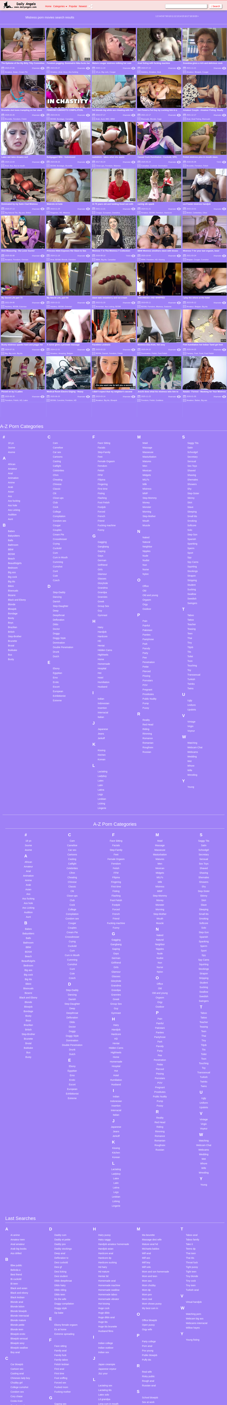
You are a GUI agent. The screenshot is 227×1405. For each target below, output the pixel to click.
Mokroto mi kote (54, 204)
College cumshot (19, 1295)
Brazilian (12, 535)
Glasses (102, 487)
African (11, 372)
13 (178, 16)
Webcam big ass (194, 1227)
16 (185, 16)
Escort (56, 595)
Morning (147, 420)
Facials (101, 356)
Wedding (192, 665)
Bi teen (14, 1192)
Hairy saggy (104, 1148)
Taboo (190, 523)
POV (145, 593)
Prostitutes (148, 602)
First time (102, 397)
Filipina (101, 388)
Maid (145, 351)
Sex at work (148, 1310)
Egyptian (57, 581)
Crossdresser (60, 447)
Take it (189, 1152)
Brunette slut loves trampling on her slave (21, 110)
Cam (55, 351)
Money (146, 411)
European (107, 213)
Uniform (191, 613)
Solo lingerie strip (151, 1342)
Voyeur (191, 639)
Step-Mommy (150, 406)
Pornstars (148, 589)
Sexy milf (147, 1315)
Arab (98, 119)
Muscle (146, 434)
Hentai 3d (103, 1184)
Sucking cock (149, 1370)
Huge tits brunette (107, 1235)
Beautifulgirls (15, 471)
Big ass (22, 213)
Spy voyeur (148, 1351)
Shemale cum (149, 1319)
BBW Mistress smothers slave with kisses (158, 251)
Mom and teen (149, 1184)
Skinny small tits (150, 1338)
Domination (163, 166)
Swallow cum (149, 1379)
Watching (192, 651)
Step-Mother (149, 424)
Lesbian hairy (105, 1335)
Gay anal (59, 1317)
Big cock (104, 72)
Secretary (192, 365)
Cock (55, 415)
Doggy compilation (64, 1212)
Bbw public (16, 1173)
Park (145, 552)
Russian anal (149, 1294)
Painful (146, 534)
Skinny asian (149, 1324)
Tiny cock (191, 1189)
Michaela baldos (150, 1157)
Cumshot (204, 260)
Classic (56, 397)
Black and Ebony (17, 508)
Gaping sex (60, 1312)
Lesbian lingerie (106, 1344)
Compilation (59, 424)
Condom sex (59, 429)
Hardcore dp (104, 1166)
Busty (11, 567)
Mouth (146, 429)
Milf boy (146, 1171)
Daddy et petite (62, 1148)
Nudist (146, 468)
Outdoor (147, 517)
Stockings (192, 479)
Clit (54, 401)
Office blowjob (149, 1228)
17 (188, 16)
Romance (148, 646)
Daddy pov (60, 1152)
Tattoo (190, 528)
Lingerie (102, 716)
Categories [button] (60, 6)
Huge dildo (104, 1221)
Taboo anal (192, 1143)
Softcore (191, 434)
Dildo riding (60, 1198)
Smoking (192, 429)
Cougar (113, 72)
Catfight (57, 374)
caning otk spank (146, 204)
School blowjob (150, 1306)
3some (11, 356)
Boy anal (15, 1260)
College (57, 420)
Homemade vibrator (108, 1207)
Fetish (24, 119)
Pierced (147, 579)
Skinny (191, 406)
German (25, 260)
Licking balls (104, 1381)
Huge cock (103, 1216)
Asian (15, 72)
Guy (100, 519)
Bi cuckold (16, 1187)
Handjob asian (105, 1157)
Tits (189, 560)
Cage (159, 119)
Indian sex (103, 1260)
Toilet (190, 565)
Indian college (105, 1251)
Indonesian (103, 611)
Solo (189, 438)
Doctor (56, 537)
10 (170, 16)
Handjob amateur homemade (113, 1152)
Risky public (148, 1284)
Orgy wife (147, 1238)
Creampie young (19, 1332)
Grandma (116, 213)
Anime (11, 391)
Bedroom (13, 476)
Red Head (148, 633)
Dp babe (58, 1221)
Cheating (57, 388)
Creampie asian (19, 1318)
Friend (101, 429)
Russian (147, 660)
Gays (100, 464)
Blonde (153, 119)
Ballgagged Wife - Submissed (61, 157)
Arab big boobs (18, 1157)
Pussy (146, 616)
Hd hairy (102, 1175)
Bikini (11, 494)
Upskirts (191, 618)
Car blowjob (17, 1272)
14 (180, 16)
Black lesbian (18, 1206)
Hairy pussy (104, 1143)
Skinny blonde (149, 1329)
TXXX (221, 162)
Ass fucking (73, 72)
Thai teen (191, 1161)
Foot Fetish (104, 411)
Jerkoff (101, 646)
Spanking (192, 452)
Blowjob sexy (17, 1251)
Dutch (56, 565)
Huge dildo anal (106, 1226)
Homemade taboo (107, 1203)
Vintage (191, 630)
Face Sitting (104, 351)
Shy (189, 397)
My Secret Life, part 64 (57, 298)
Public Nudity (150, 607)
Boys (10, 531)
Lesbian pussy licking (109, 1353)
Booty (11, 526)
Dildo (55, 532)
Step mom (147, 1356)
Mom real (147, 1207)
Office (146, 494)
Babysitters (14, 444)
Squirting (192, 475)
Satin (190, 356)
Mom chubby (149, 1193)
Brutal (11, 554)
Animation (13, 386)
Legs (100, 702)
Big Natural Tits (11, 213)
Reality (146, 628)
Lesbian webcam (107, 1376)
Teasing (191, 537)
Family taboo (61, 1268)
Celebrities (197, 213)
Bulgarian (54, 213)
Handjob (102, 540)
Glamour (102, 482)
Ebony (56, 577)
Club (55, 411)
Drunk (56, 560)
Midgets (147, 383)
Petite (146, 575)
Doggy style (60, 1216)
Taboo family (192, 1148)
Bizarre (11, 503)
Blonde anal (17, 1210)
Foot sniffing (60, 1286)
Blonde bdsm (17, 1215)
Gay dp (58, 1330)
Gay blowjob (60, 1321)
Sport (190, 461)
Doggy (56, 542)
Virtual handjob (194, 1210)
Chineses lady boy (20, 1286)
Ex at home (60, 1238)
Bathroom (13, 453)
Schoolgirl (192, 360)
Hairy (100, 535)
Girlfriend (102, 473)
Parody (146, 557)
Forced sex (60, 1291)
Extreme (57, 609)
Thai (189, 546)
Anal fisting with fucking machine (154, 63)
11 (172, 16)
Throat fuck (192, 1171)
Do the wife (60, 1207)
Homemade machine (109, 1193)
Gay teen (59, 1339)
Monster (147, 415)
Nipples (147, 459)
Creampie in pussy (20, 1323)
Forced (101, 420)
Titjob (190, 555)
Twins (190, 597)
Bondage (60, 119)
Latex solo (103, 1303)
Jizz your (102, 1282)
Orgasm (147, 508)
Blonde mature (18, 1228)
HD (60, 213)
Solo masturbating (151, 1347)
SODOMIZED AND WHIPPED (151, 298)
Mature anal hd (150, 1152)
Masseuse (148, 360)
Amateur (8, 72)
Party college (149, 1250)
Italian (101, 625)
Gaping (101, 459)
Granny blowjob (62, 1358)
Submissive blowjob (152, 1365)
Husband (102, 595)
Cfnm (205, 213)
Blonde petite (17, 1233)
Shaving (191, 383)
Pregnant (147, 598)
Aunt (103, 119)
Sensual (191, 369)
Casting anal (17, 1282)
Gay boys (59, 1326)
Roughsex (148, 656)
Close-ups (100, 166)
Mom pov (147, 1203)
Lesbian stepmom (107, 1367)
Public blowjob (149, 1263)
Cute (55, 484)
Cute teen (16, 1341)
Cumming (58, 470)
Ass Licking (109, 307)
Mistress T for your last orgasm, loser (201, 251)
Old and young (150, 503)
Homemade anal (107, 1189)
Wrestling (192, 683)
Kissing (162, 260)
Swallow (191, 502)
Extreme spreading (64, 1242)
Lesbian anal (105, 1317)
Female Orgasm (106, 369)
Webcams (192, 660)
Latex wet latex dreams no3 (14, 157)
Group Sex (103, 514)
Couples (57, 438)
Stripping (192, 488)
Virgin (190, 634)
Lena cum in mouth (108, 1312)
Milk (145, 392)
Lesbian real (104, 1358)
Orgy (145, 512)
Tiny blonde (192, 1184)
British (28, 213)
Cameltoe (58, 356)
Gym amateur (61, 1362)
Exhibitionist (59, 604)
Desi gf (58, 1175)
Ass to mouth (19, 166)
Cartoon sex (17, 1277)
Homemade (104, 572)
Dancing (57, 505)
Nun (145, 473)
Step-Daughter (60, 514)
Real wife (147, 1280)
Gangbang (103, 455)
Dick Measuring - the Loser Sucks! (18, 251)
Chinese (57, 392)
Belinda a (15, 1178)
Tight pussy (192, 1175)
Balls (10, 448)
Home (48, 6)
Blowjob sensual (19, 1247)
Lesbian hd (104, 1339)
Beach (11, 467)
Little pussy (104, 1385)
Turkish (191, 587)
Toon (190, 569)
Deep (55, 519)
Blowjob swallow (19, 1256)
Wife (189, 678)
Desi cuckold (61, 1171)
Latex (100, 689)
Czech (56, 488)
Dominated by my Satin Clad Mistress (19, 204)
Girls (100, 478)
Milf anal (146, 1161)
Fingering (102, 392)
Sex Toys (192, 374)
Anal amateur (18, 1152)
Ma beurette (148, 1143)
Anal (60, 72)
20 (196, 16)
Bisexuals (145, 119)
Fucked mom (61, 1295)
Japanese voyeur (107, 1277)
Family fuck (60, 1263)
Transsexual (193, 583)
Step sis (146, 1361)
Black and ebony (19, 1201)
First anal (59, 1277)
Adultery (144, 72)
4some (11, 360)
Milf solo (146, 1175)
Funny (101, 438)
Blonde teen (17, 1238)
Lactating (102, 680)
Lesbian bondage (107, 1326)
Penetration (149, 570)
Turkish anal (192, 1198)
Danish (56, 510)
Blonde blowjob (19, 1219)
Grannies (102, 505)
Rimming (147, 642)
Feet (100, 365)
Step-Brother (14, 545)
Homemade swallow (108, 1198)
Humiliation (103, 590)
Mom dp (146, 1198)
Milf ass (146, 1166)
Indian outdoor (105, 1256)
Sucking (191, 498)
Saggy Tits (192, 351)
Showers (192, 392)
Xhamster (38, 68)
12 (175, 16)
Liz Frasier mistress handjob (197, 204)
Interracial (103, 621)
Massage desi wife (152, 1148)
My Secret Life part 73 (11, 298)
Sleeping (192, 420)
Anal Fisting (196, 119)
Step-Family (104, 360)
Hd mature (103, 1180)
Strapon (191, 484)
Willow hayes (193, 1236)
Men (145, 374)
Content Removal (133, 1398)
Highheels (103, 563)
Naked (146, 446)
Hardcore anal (105, 1161)
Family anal (60, 1259)
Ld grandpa (104, 1307)
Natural (146, 450)
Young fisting (192, 1248)
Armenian (100, 307)
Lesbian (102, 707)
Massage (147, 356)
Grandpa (102, 500)
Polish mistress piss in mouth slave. (200, 157)
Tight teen (191, 1180)
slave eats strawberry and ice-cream (109, 298)
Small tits (192, 424)
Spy (189, 466)
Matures (147, 369)
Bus (10, 563)
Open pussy (148, 1233)
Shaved (191, 379)
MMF (145, 401)
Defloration (58, 528)
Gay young (60, 1344)
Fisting (101, 401)
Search (215, 6)
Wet (189, 669)
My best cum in (150, 1216)
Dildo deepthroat (63, 1189)
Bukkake (12, 558)
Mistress (117, 166)
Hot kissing (104, 1212)
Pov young (147, 1259)
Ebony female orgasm (65, 1233)
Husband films (105, 1239)
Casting (57, 369)
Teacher (191, 532)
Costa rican (17, 1309)
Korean (101, 668)
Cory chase (17, 1304)
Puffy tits (146, 1268)
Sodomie (167, 307)
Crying (56, 452)
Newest (83, 6)
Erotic (56, 590)
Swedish (191, 507)
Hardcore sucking (107, 1171)
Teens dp (191, 1157)
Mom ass (147, 1189)
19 (193, 16)
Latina (101, 698)
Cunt (55, 479)
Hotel (100, 586)
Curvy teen (16, 1337)
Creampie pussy (19, 1327)
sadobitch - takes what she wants (108, 157)
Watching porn (193, 1222)
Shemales (192, 388)
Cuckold (153, 166)
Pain (145, 529)
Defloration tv (61, 1166)
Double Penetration (63, 555)
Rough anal (148, 1289)
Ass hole (12, 414)
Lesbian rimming (107, 1362)
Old (144, 499)
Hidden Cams (105, 558)
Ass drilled (16, 1161)
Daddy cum (60, 1143)
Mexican (147, 379)
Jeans (101, 642)
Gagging (102, 450)
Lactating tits (105, 1298)
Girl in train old (62, 1349)
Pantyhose (148, 547)
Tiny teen (191, 1193)
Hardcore (168, 213)
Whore (190, 674)
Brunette (8, 119)
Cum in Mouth (60, 466)
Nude (145, 464)
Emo (55, 586)
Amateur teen (18, 1148)
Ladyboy (102, 684)
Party (145, 561)
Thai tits (190, 1166)
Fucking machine (107, 434)
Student (191, 493)
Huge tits (102, 1230)
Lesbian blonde (106, 1321)
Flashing (102, 406)
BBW (113, 119)
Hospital (102, 577)
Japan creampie (106, 1272)
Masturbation (149, 365)
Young (190, 695)
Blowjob (198, 72)
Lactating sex (105, 1294)
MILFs (146, 388)
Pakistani (147, 538)
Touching (192, 574)
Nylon (146, 482)
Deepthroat (59, 523)
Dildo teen (59, 1203)
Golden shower (62, 1353)
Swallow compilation (153, 1374)
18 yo (98, 72)
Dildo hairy (60, 1193)
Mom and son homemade (155, 1180)
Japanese (103, 637)
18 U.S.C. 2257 (148, 1398)
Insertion (102, 616)
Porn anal (147, 1254)
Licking (101, 712)
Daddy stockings (63, 1157)
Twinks (191, 592)
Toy (189, 578)
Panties (147, 543)
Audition (12, 423)
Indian (101, 607)
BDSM (53, 119)
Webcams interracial (196, 1231)
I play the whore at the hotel (196, 298)
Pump (146, 611)
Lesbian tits (104, 1371)
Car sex (57, 360)
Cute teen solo (18, 1346)
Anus (65, 72)
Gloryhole (103, 491)
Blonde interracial (20, 1224)
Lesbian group (105, 1330)
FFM (100, 383)
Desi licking (60, 1180)
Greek (101, 510)
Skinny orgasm (150, 1333)
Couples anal (17, 1314)
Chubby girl (17, 1291)
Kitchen (102, 663)
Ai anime (15, 1143)
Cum (55, 461)
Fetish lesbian (61, 1272)
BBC (108, 119)
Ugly (189, 609)
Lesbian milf (104, 1349)
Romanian (148, 651)
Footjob (102, 415)
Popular (73, 6)
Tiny (189, 551)
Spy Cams (192, 470)
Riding (146, 637)
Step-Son (192, 443)
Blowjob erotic (18, 1242)
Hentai (101, 554)
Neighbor (147, 455)
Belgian (190, 260)
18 (191, 16)
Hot (99, 581)
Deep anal (59, 1161)
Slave (190, 415)
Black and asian (19, 1196)
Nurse (146, 478)
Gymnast (102, 523)
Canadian (69, 119)
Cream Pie (23, 72)
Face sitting (60, 1254)
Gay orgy (59, 1335)
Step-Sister (193, 401)
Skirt (189, 411)
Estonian (23, 307)
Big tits (104, 260)
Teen (190, 542)
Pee (145, 566)
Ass (11, 166)
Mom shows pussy (152, 1212)
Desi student (61, 1184)
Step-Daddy (59, 500)
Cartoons (57, 365)
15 (183, 16)
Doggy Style (59, 546)
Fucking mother (62, 1300)
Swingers (192, 511)
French (101, 424)
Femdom (16, 119)
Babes (11, 439)
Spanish (191, 447)
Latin (100, 693)
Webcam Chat (194, 656)
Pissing (146, 584)
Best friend (16, 1183)
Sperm (190, 456)
